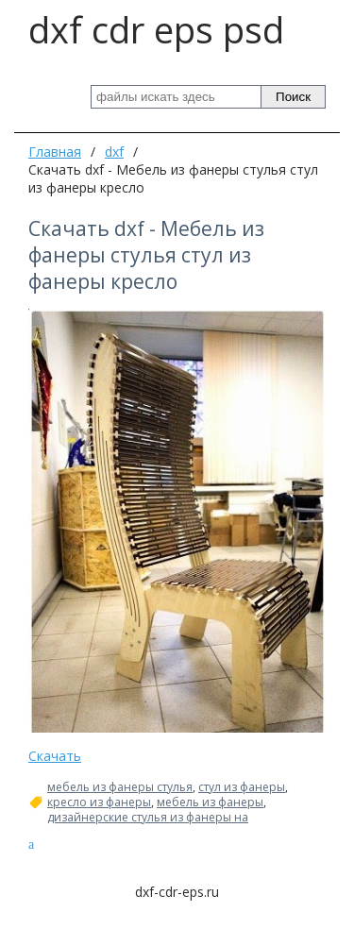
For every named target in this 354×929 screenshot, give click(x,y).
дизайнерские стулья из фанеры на (147, 817)
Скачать (54, 756)
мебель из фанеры (210, 802)
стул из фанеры (241, 787)
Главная (54, 151)
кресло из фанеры (99, 802)
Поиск (293, 97)
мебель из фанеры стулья (120, 787)
